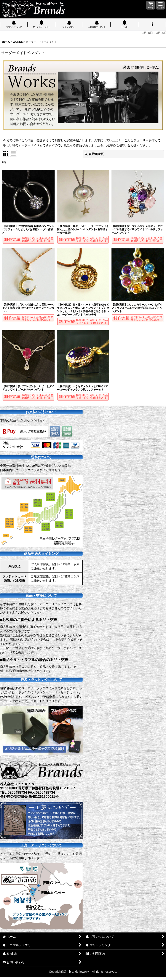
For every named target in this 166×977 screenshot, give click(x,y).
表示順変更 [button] (94, 154)
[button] (160, 5)
